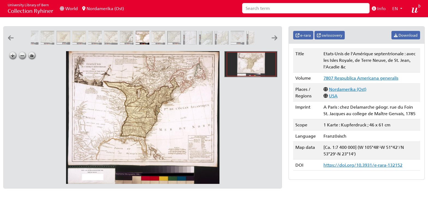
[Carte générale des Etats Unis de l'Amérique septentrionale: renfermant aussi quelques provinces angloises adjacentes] (33, 43)
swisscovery (329, 35)
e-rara (303, 35)
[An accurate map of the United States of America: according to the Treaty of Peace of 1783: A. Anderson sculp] (64, 43)
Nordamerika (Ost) (103, 8)
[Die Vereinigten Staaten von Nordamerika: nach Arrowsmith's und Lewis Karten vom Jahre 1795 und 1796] (159, 43)
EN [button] (395, 8)
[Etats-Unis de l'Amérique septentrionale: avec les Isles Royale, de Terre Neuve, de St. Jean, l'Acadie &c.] (143, 43)
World (69, 8)
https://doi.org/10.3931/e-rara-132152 (362, 165)
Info (379, 8)
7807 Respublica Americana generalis (360, 78)
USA (333, 96)
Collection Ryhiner (30, 8)
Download (406, 35)
